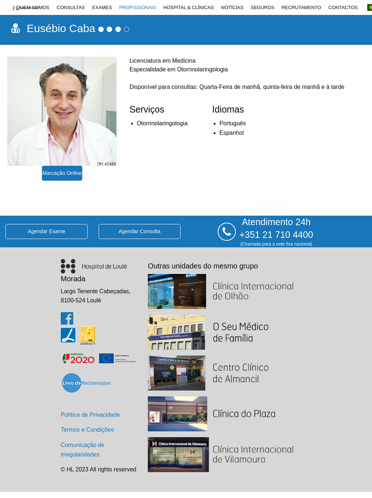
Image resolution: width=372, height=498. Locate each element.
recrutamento (301, 7)
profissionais (137, 7)
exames (102, 7)
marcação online (62, 173)
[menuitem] (33, 7)
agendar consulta (140, 231)
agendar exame (46, 231)
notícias (232, 7)
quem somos (33, 7)
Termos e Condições (87, 430)
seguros (262, 7)
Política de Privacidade (90, 415)
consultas (71, 7)
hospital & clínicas (188, 7)
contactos (342, 7)
